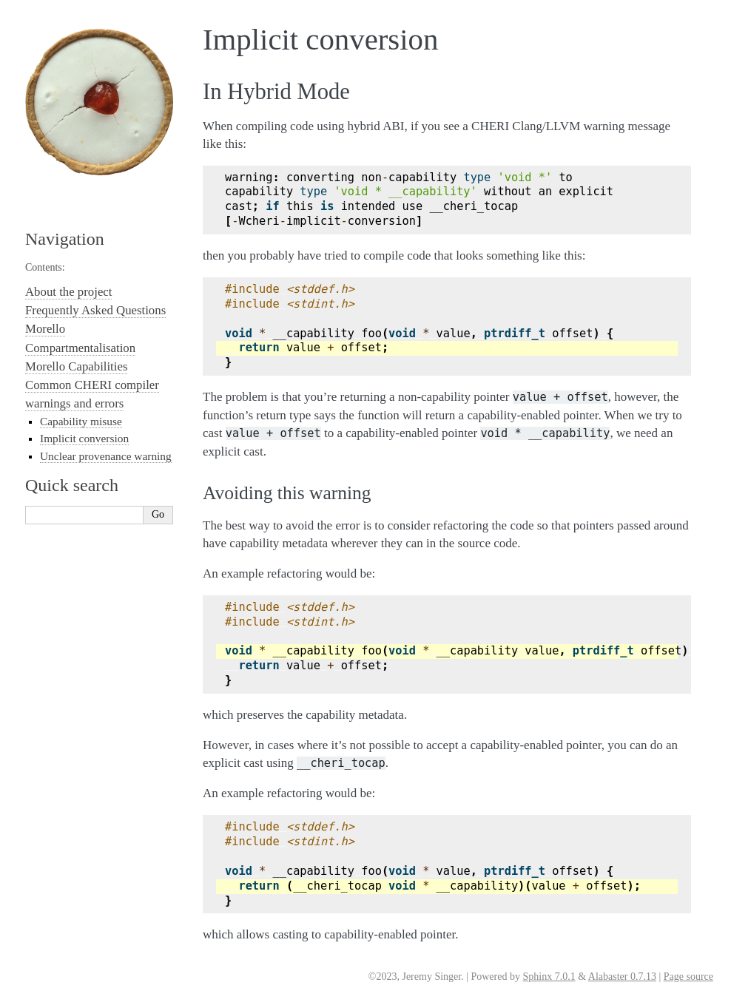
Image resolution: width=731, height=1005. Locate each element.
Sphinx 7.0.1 (548, 976)
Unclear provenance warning (106, 456)
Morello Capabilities (76, 366)
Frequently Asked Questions (95, 310)
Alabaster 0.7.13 (622, 976)
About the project (68, 292)
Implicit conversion (84, 438)
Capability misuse (81, 421)
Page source (688, 976)
